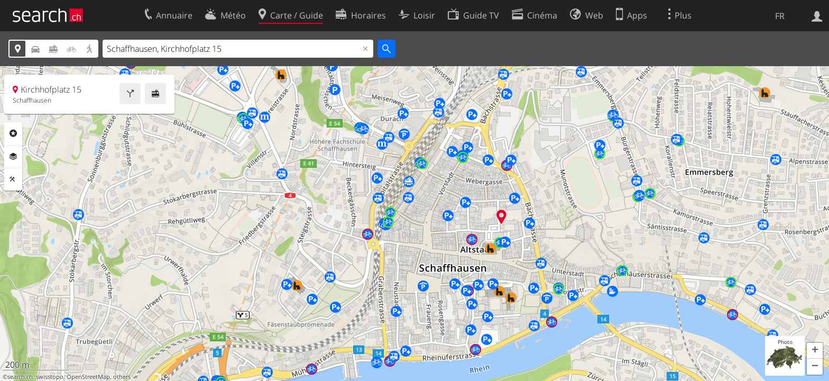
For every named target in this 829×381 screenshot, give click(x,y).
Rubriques (13, 133)
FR (780, 16)
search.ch (20, 376)
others (122, 376)
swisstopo (49, 376)
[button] (815, 351)
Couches (13, 157)
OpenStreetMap (88, 376)
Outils (13, 179)
